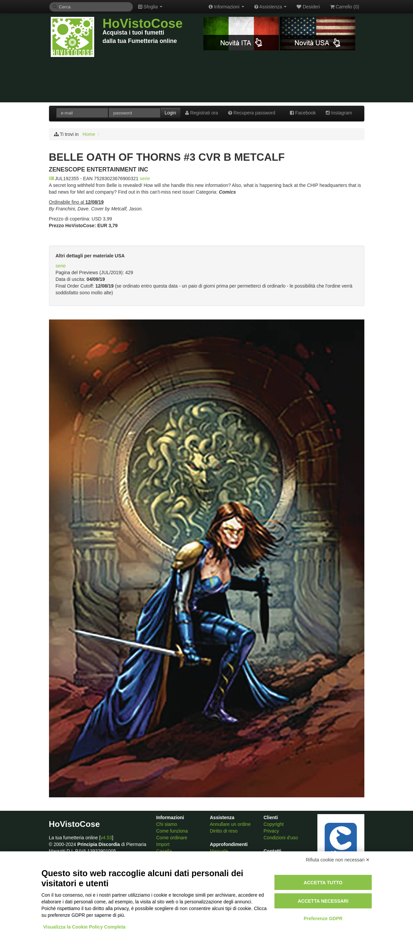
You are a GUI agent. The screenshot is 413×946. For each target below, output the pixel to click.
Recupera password (251, 112)
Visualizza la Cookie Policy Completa (84, 927)
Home (89, 134)
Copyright (274, 824)
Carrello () (344, 6)
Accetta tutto (323, 882)
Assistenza (270, 6)
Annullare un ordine (230, 824)
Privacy (271, 831)
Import (163, 844)
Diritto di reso (224, 831)
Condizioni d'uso (281, 837)
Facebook (303, 112)
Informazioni (226, 6)
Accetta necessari (323, 901)
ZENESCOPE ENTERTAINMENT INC (98, 169)
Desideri (308, 6)
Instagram (339, 112)
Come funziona (172, 831)
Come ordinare (172, 837)
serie (145, 178)
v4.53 (106, 837)
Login (170, 112)
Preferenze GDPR (323, 918)
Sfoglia (150, 6)
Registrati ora (201, 112)
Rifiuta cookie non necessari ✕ (338, 859)
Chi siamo (166, 824)
